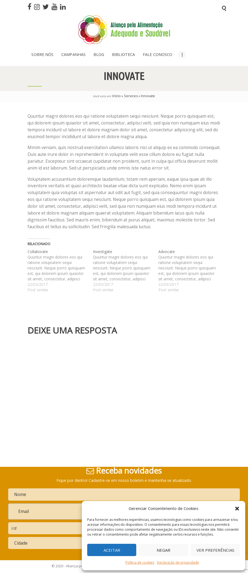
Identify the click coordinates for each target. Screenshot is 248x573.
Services (131, 96)
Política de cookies (139, 562)
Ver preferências (215, 550)
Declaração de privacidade (178, 562)
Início (116, 96)
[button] (237, 508)
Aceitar (112, 550)
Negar (163, 550)
